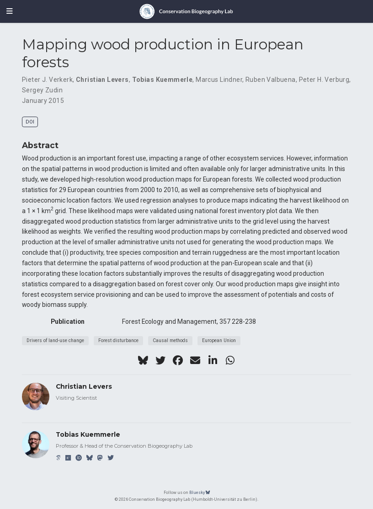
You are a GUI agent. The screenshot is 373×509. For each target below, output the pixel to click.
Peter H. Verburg (324, 79)
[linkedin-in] (212, 360)
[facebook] (178, 360)
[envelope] (195, 360)
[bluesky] (143, 360)
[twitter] (160, 360)
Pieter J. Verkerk (47, 79)
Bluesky (199, 492)
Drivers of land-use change (55, 340)
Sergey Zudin (42, 90)
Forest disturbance (118, 340)
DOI (30, 122)
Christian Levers (102, 79)
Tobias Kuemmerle (162, 79)
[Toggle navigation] (9, 11)
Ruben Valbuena (270, 79)
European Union (219, 340)
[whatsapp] (230, 360)
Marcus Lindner (219, 79)
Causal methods (170, 340)
